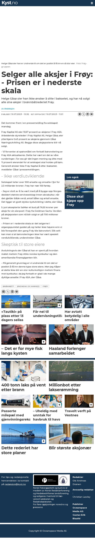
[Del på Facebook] (80, 114)
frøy (45, 286)
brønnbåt (8, 286)
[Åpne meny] (92, 3)
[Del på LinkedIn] (87, 114)
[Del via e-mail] (91, 114)
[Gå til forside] (10, 3)
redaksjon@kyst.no (15, 484)
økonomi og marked (28, 286)
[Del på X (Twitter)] (83, 114)
